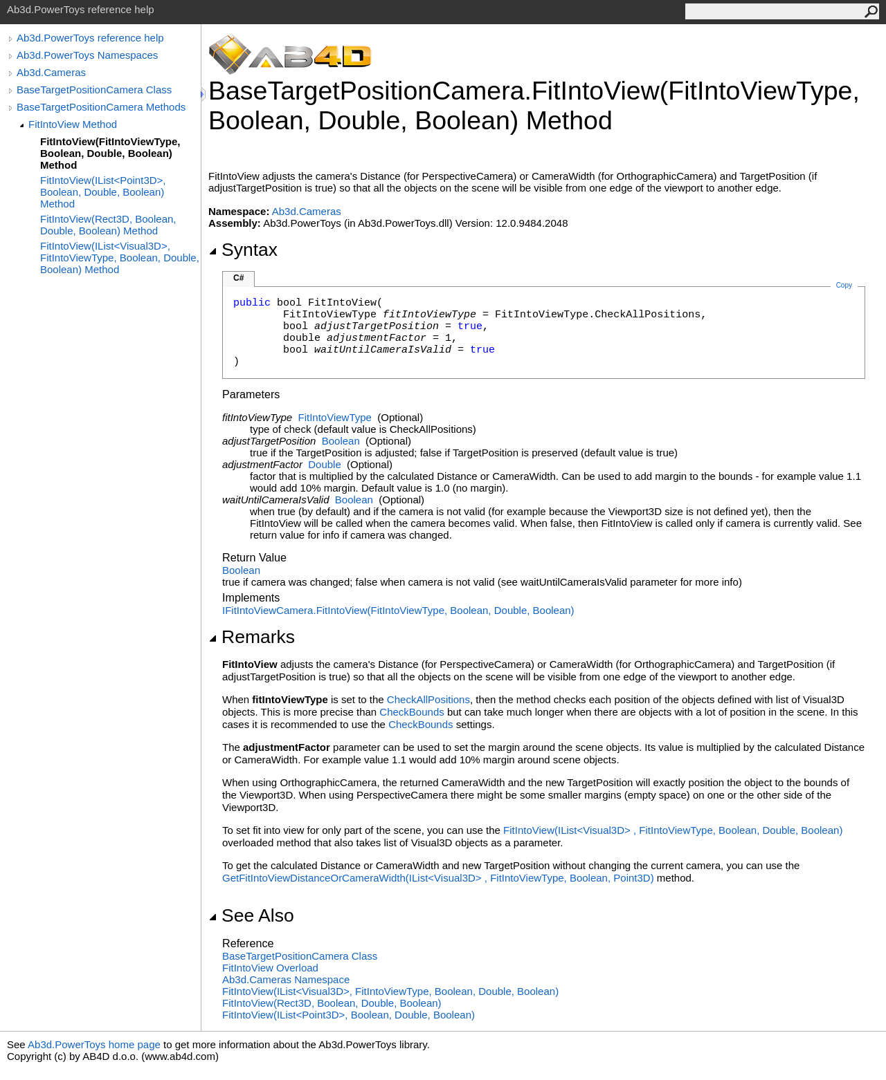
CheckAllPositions (428, 699)
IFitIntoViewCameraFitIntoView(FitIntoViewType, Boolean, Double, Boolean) (398, 610)
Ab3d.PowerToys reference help (90, 38)
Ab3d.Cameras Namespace (286, 979)
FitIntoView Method (72, 124)
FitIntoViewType (335, 417)
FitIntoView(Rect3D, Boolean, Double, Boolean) (332, 1003)
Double (324, 464)
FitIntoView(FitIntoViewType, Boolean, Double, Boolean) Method (110, 153)
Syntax (243, 249)
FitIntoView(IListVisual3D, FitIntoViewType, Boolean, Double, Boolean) (672, 830)
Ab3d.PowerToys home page (94, 1044)
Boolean (341, 441)
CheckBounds (411, 712)
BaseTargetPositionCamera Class (94, 89)
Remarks (251, 636)
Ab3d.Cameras (51, 72)
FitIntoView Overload (270, 968)
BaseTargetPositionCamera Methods (101, 107)
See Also (251, 915)
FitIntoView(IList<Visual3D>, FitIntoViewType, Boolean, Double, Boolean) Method (119, 257)
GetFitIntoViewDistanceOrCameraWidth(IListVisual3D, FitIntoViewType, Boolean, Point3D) (438, 878)
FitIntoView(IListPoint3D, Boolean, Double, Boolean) (348, 1015)
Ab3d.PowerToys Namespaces (87, 55)
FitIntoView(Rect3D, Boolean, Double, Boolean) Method (108, 224)
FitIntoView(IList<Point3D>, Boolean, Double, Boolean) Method (102, 192)
